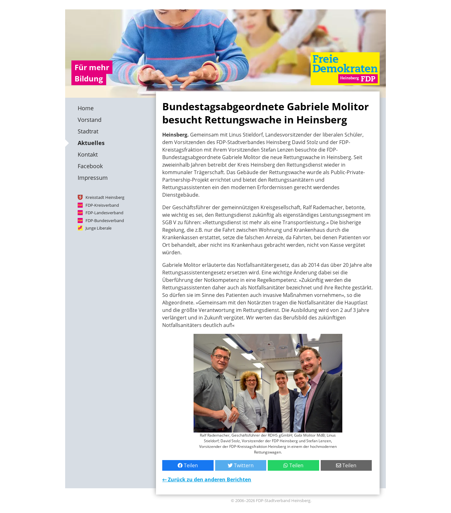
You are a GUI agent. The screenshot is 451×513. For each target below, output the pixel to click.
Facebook (90, 166)
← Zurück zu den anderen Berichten (206, 479)
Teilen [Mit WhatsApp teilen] (293, 465)
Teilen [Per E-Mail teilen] (346, 465)
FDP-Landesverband (104, 212)
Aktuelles (91, 143)
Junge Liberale (98, 228)
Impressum (93, 177)
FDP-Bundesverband (105, 220)
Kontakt (88, 154)
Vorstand (89, 119)
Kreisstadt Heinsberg (105, 197)
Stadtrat (88, 131)
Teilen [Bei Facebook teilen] (188, 465)
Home (86, 108)
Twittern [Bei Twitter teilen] (241, 465)
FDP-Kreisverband (102, 205)
